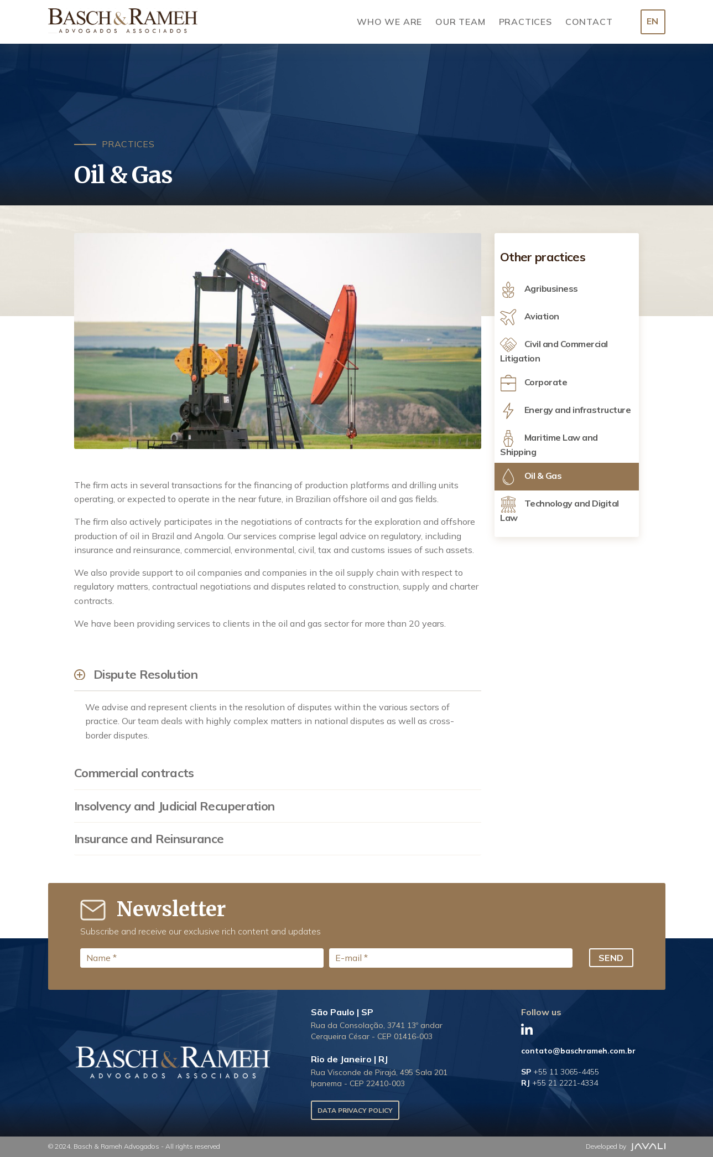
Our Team (460, 21)
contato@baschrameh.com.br (578, 1051)
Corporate (533, 383)
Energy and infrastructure (565, 410)
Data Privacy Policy (355, 1110)
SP (560, 1072)
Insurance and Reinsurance (149, 838)
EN (653, 21)
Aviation (529, 317)
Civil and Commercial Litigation (554, 350)
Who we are (389, 21)
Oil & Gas (530, 476)
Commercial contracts (134, 773)
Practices (525, 21)
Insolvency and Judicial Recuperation (174, 806)
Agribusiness (539, 289)
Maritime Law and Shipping (549, 443)
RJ (559, 1083)
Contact (589, 21)
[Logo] (122, 22)
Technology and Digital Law (559, 509)
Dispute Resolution (145, 674)
